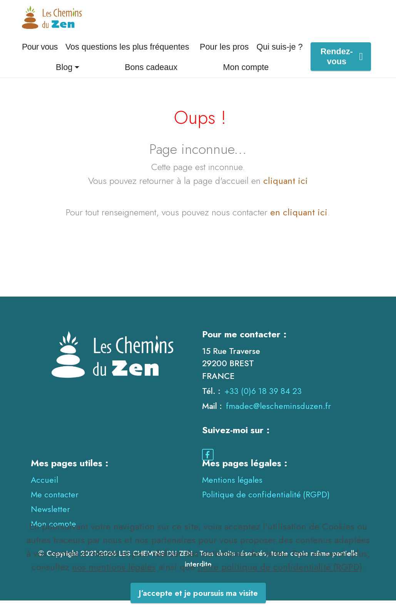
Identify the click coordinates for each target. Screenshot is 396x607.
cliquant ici (285, 186)
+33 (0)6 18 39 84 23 (263, 397)
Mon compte (246, 73)
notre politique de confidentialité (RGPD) (280, 584)
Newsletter (50, 515)
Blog (64, 73)
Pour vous (40, 53)
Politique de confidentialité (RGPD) (266, 501)
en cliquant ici (298, 218)
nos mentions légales (114, 584)
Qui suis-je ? (279, 53)
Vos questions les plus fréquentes (127, 53)
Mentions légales (232, 486)
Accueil (44, 486)
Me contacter (55, 501)
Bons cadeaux (151, 73)
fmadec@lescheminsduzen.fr (278, 413)
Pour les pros (224, 53)
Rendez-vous (342, 63)
